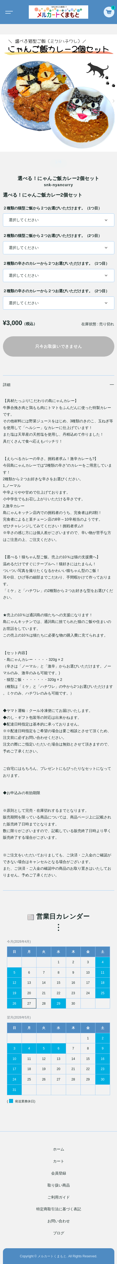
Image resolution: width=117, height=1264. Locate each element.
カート (58, 1161)
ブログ (58, 1233)
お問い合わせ (58, 1221)
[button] (3, 101)
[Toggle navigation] (8, 12)
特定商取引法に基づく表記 (58, 1209)
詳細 (6, 385)
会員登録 (58, 1173)
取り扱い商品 (58, 1185)
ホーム (58, 1149)
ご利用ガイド (58, 1197)
